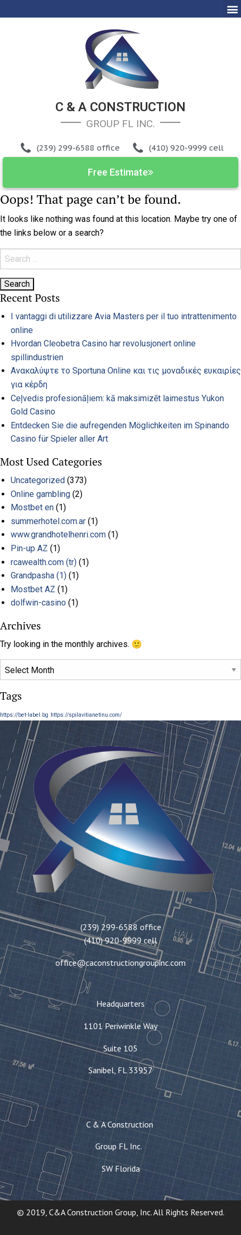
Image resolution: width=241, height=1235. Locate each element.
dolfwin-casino (38, 603)
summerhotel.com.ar (48, 521)
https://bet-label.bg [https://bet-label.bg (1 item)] (24, 714)
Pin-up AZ (29, 548)
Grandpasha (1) (39, 575)
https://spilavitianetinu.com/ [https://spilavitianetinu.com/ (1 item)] (86, 714)
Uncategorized (38, 480)
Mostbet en (32, 507)
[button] (232, 9)
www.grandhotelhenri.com (58, 534)
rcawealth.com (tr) (44, 562)
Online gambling (40, 494)
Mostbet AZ (33, 589)
